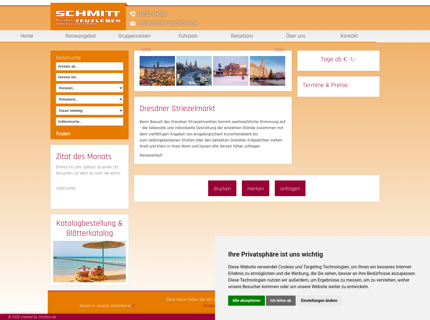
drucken (222, 188)
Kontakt (349, 36)
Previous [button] (146, 50)
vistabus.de (47, 317)
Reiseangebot (81, 36)
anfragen (290, 188)
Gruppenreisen (134, 36)
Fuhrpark (188, 36)
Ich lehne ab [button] (280, 300)
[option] (158, 71)
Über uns (295, 36)
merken (255, 188)
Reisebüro (242, 36)
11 (133, 306)
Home (27, 36)
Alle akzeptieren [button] (247, 300)
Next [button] (280, 50)
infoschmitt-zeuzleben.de (167, 22)
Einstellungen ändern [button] (319, 300)
